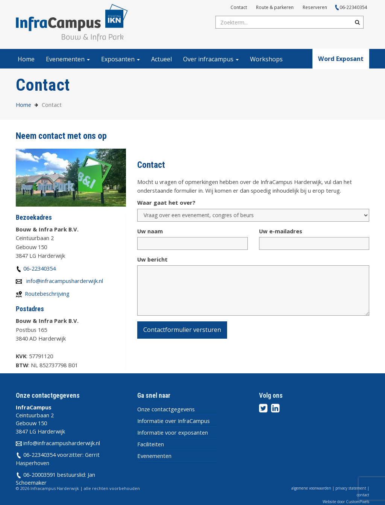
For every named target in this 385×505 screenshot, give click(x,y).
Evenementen (68, 59)
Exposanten (120, 59)
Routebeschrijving (47, 293)
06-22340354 (353, 7)
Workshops (266, 59)
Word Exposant (341, 59)
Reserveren (315, 7)
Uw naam (150, 231)
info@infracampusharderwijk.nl (64, 280)
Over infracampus (211, 59)
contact (363, 494)
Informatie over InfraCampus (173, 420)
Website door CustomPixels (346, 501)
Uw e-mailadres (280, 231)
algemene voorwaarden (311, 488)
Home (26, 59)
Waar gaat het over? (166, 202)
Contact (238, 7)
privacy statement (350, 488)
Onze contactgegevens (166, 409)
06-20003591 (39, 474)
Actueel (161, 59)
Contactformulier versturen (182, 330)
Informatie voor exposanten (172, 432)
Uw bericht (152, 259)
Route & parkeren (275, 7)
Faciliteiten (150, 444)
